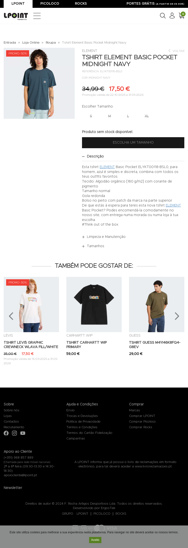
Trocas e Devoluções (82, 416)
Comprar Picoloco (142, 421)
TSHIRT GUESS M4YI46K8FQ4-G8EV (154, 345)
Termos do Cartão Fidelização (89, 433)
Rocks (81, 3)
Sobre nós (11, 410)
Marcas (134, 410)
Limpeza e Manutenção (106, 237)
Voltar (176, 50)
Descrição (95, 156)
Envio (70, 410)
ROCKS (121, 513)
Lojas (8, 416)
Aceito (95, 540)
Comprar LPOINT (142, 416)
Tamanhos (95, 246)
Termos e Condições (81, 427)
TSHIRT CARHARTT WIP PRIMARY (86, 345)
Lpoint (18, 3)
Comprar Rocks (140, 427)
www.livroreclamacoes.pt (153, 466)
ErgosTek (108, 508)
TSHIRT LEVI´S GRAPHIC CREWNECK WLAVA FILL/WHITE (31, 345)
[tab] (133, 156)
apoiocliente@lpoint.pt (20, 475)
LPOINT (82, 513)
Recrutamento (14, 427)
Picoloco (49, 3)
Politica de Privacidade (83, 421)
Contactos (11, 421)
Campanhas (75, 438)
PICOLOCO (102, 513)
